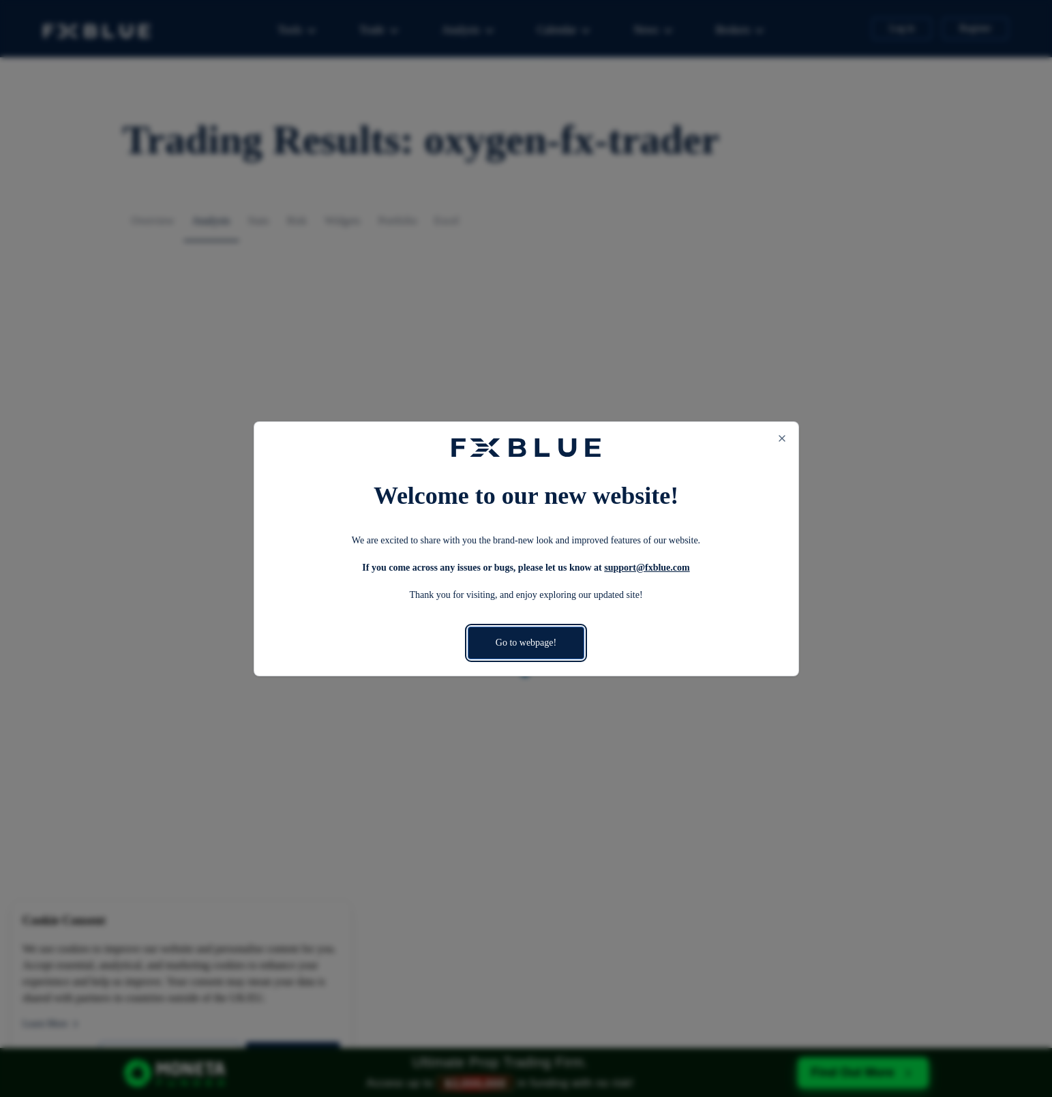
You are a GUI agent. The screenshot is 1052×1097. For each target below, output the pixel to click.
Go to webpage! (526, 642)
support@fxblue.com (646, 567)
